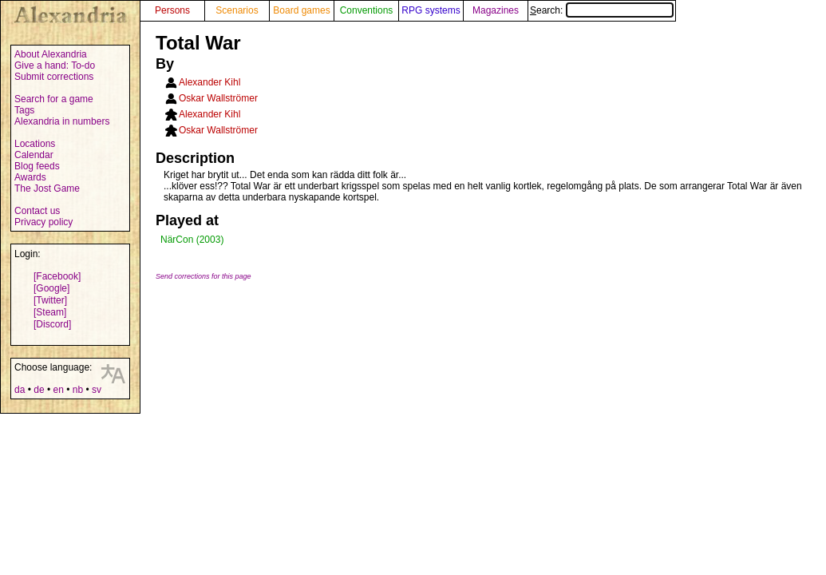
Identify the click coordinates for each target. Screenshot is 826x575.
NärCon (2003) (191, 239)
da (19, 389)
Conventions (366, 10)
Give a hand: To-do (54, 65)
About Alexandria (50, 54)
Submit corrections (53, 76)
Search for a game (53, 99)
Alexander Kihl (209, 82)
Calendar (33, 155)
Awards (30, 177)
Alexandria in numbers (61, 121)
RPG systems (430, 10)
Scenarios (236, 10)
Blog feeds (37, 166)
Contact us (37, 210)
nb (78, 389)
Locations (34, 143)
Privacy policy (43, 222)
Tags (24, 110)
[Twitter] (50, 300)
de (39, 389)
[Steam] (50, 312)
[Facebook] (57, 276)
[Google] (51, 288)
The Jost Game (47, 188)
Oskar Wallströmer (218, 98)
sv (96, 389)
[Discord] (52, 324)
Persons (172, 10)
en (58, 389)
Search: (602, 10)
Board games (301, 10)
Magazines (495, 10)
